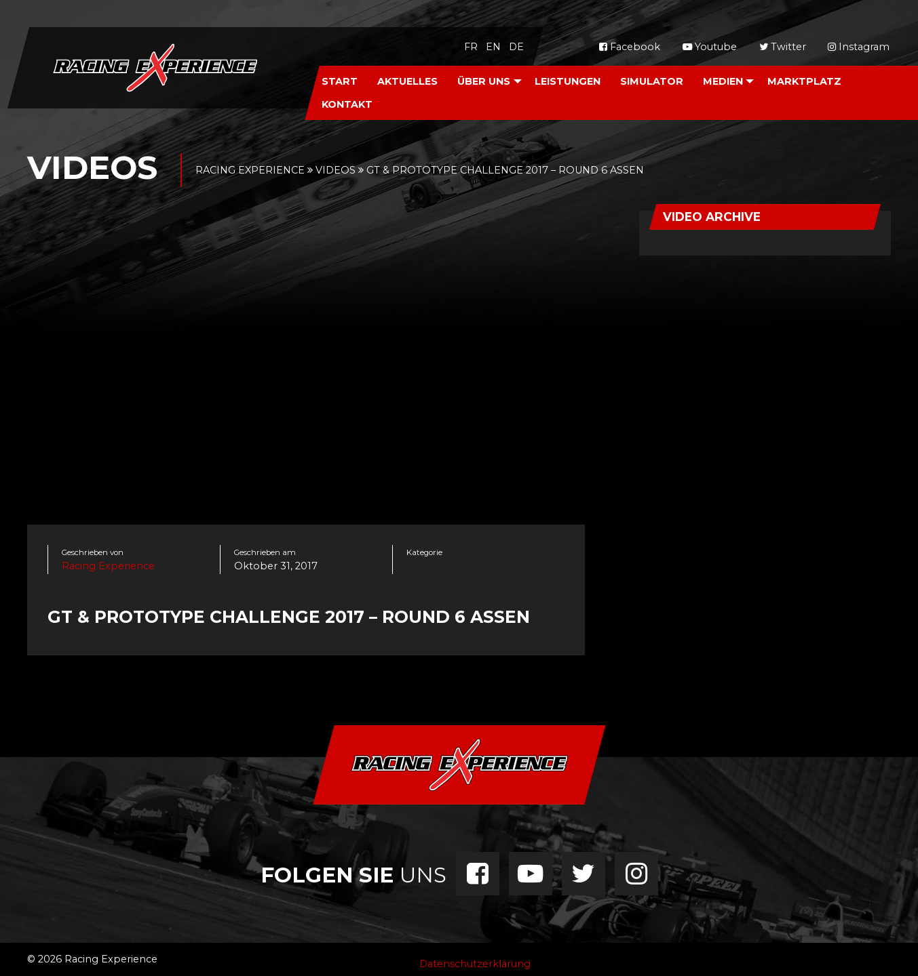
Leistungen (567, 81)
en (493, 47)
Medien (723, 81)
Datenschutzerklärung (475, 964)
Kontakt (347, 104)
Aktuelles (407, 81)
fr (471, 47)
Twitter (782, 47)
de (516, 47)
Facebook (629, 47)
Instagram (859, 47)
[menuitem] (340, 81)
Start (340, 81)
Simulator (651, 81)
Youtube (710, 47)
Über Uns (483, 81)
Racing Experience (108, 566)
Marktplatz (804, 81)
